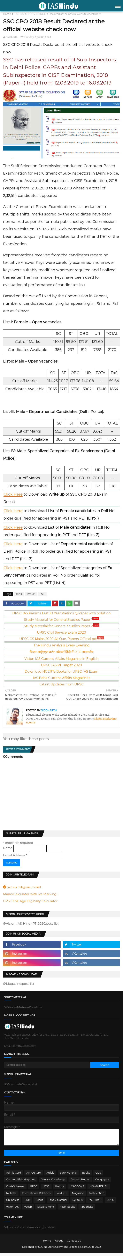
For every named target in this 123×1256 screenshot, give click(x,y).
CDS (98, 1175)
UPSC (110, 1203)
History (59, 1189)
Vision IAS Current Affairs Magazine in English (61, 659)
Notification (96, 1196)
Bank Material (68, 1175)
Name (8, 848)
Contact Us (74, 1243)
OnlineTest (12, 1203)
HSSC (46, 1189)
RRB (27, 1203)
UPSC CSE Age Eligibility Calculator (30, 901)
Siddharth (12, 37)
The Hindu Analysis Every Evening (62, 645)
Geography (102, 1182)
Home (7, 13)
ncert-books (67, 1209)
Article (50, 1175)
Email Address (15, 855)
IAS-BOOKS (77, 1189)
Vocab (28, 1209)
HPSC (33, 1189)
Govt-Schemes (15, 1189)
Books (86, 1175)
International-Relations (36, 1196)
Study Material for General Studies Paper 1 (61, 620)
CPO (19, 594)
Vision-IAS (12, 1209)
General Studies (80, 1182)
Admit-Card (13, 1175)
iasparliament (45, 1209)
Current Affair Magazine (20, 1182)
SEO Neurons (46, 1249)
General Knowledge (53, 1182)
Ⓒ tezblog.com (78, 1249)
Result (31, 594)
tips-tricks (86, 1209)
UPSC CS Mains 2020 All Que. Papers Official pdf (61, 639)
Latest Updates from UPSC (61, 684)
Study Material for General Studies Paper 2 (61, 626)
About (59, 1243)
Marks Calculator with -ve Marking (29, 894)
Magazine (78, 1196)
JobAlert (61, 1196)
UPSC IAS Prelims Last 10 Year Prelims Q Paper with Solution (61, 613)
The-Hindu (94, 1203)
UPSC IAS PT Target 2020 (61, 665)
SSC (17, 13)
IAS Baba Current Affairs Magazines (61, 678)
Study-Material (58, 1203)
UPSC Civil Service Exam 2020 (61, 632)
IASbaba (11, 1196)
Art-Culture (33, 1175)
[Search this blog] (47, 1065)
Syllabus (77, 1203)
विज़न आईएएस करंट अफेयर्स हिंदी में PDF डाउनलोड (61, 652)
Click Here (13, 494)
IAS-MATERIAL (99, 1189)
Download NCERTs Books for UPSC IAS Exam (61, 671)
